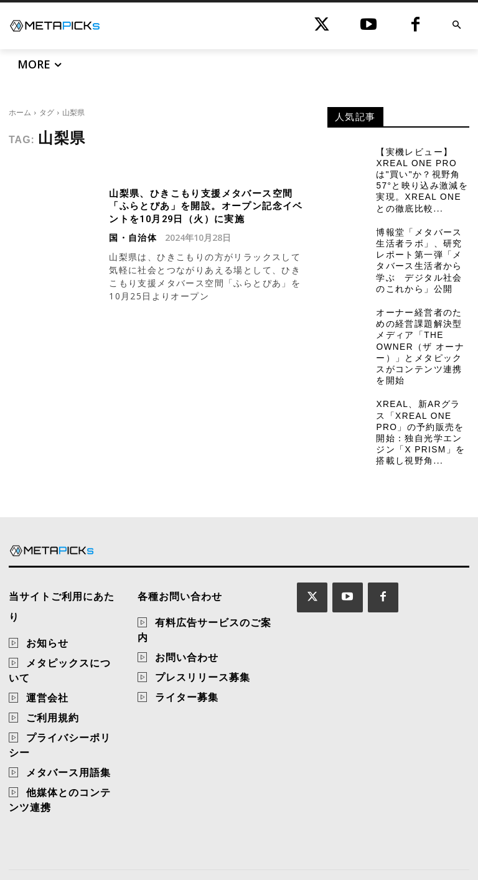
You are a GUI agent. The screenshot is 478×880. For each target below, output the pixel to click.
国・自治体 (133, 235)
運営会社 (47, 665)
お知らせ (47, 610)
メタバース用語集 (68, 740)
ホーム (20, 112)
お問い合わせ (186, 645)
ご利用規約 (52, 685)
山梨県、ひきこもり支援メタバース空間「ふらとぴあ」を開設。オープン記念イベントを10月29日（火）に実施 (205, 205)
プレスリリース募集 (202, 665)
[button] (456, 26)
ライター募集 (186, 685)
